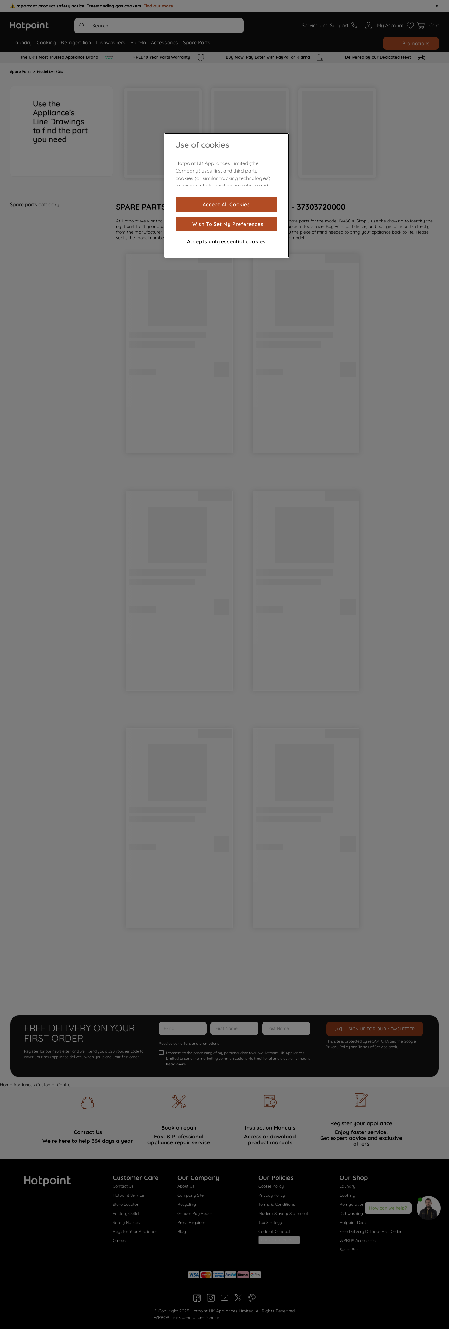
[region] (226, 195)
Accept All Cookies (226, 204)
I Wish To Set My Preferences (226, 224)
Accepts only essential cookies (226, 241)
